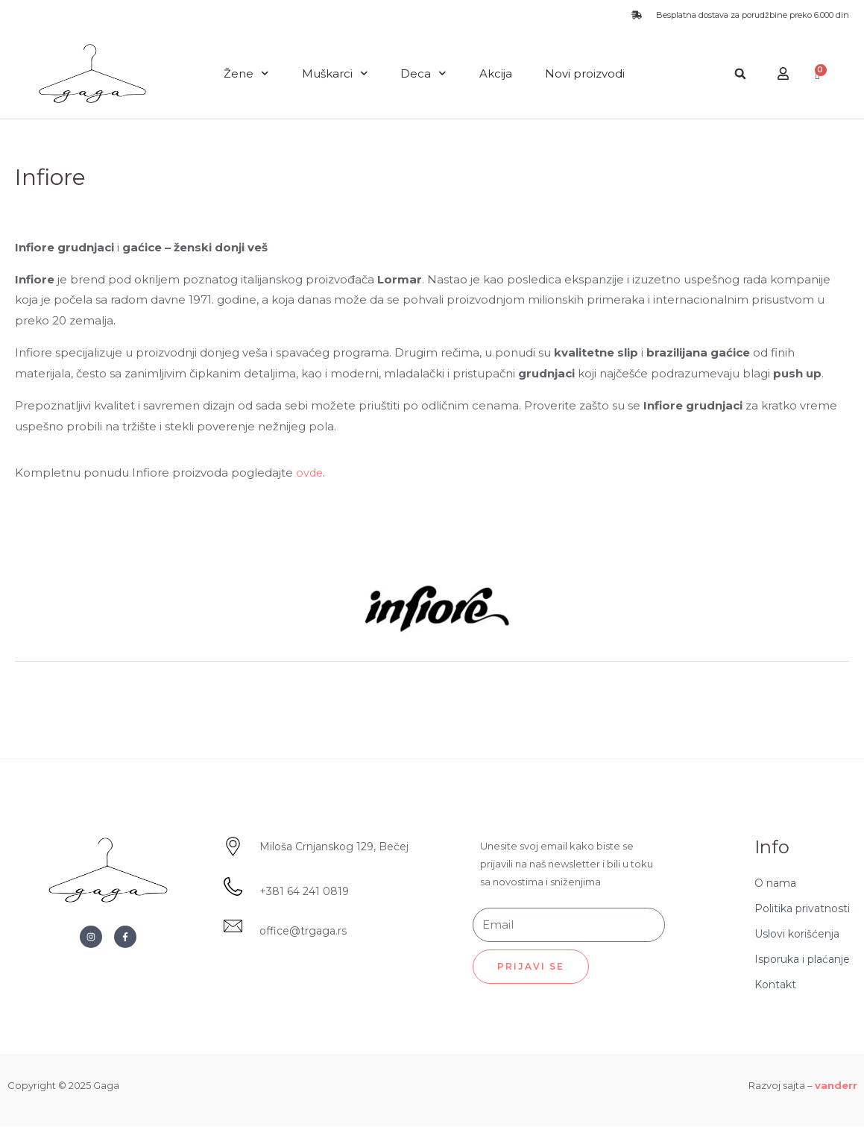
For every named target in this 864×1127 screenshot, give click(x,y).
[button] (740, 74)
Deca (423, 73)
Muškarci (335, 73)
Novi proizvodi (585, 73)
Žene (246, 73)
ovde (310, 472)
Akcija (495, 73)
